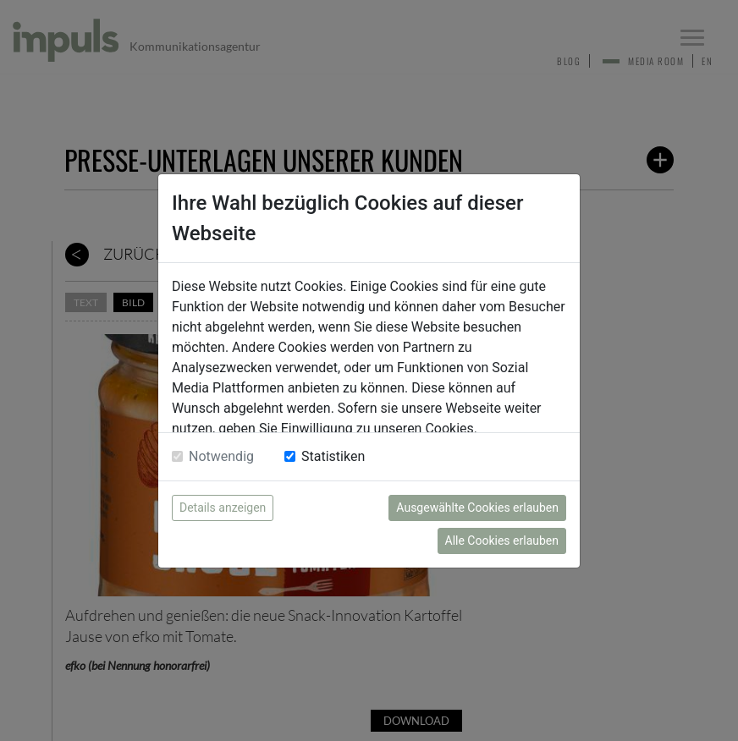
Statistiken (333, 456)
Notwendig (221, 456)
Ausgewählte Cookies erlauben (477, 507)
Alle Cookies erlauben (502, 540)
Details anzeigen (222, 507)
